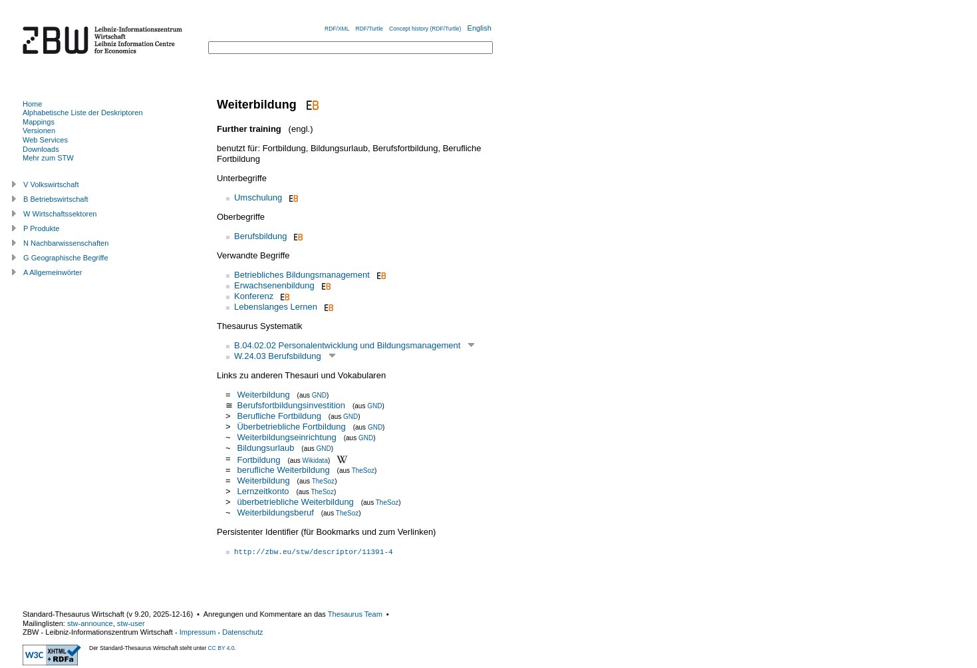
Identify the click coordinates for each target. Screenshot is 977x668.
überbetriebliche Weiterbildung (295, 502)
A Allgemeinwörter (52, 272)
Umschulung (258, 197)
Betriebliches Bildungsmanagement (302, 275)
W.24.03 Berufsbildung (277, 356)
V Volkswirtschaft (51, 184)
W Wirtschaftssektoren (60, 214)
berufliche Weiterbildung (283, 470)
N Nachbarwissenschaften (65, 243)
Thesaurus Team (355, 614)
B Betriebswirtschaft (55, 199)
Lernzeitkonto (263, 491)
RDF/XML (337, 28)
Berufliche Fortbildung (279, 416)
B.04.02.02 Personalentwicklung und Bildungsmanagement (347, 345)
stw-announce (90, 623)
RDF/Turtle (369, 28)
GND (319, 395)
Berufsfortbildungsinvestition (291, 405)
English (479, 28)
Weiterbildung (263, 395)
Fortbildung (258, 459)
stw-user (131, 623)
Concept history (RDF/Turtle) (425, 28)
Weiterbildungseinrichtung (286, 437)
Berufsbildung (260, 236)
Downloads (41, 149)
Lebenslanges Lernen (275, 307)
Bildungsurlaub (265, 448)
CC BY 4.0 (221, 648)
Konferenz (253, 296)
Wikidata (315, 460)
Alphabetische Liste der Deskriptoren (83, 113)
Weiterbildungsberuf (275, 512)
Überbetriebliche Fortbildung (291, 427)
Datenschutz (242, 632)
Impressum (198, 632)
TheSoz (363, 470)
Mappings (39, 122)
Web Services (45, 140)
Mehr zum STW (48, 158)
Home (32, 104)
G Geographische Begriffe (65, 258)
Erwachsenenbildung (274, 285)
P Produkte (41, 228)
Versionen (39, 131)
